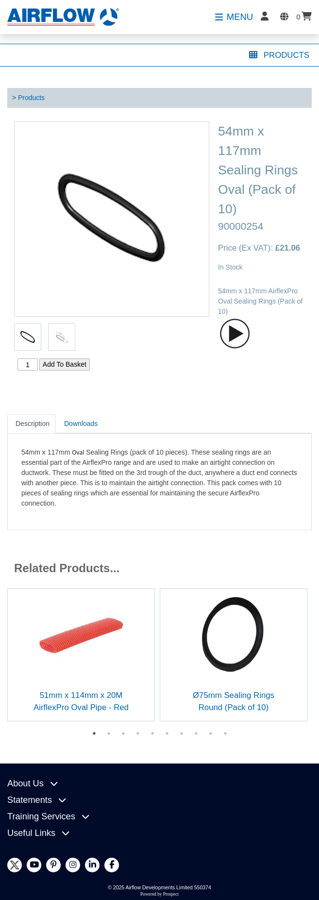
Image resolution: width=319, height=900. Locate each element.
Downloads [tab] (81, 423)
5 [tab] (152, 733)
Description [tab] (33, 423)
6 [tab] (167, 733)
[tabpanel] (81, 654)
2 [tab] (109, 733)
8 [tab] (196, 733)
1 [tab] (94, 733)
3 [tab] (123, 733)
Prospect (171, 894)
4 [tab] (138, 733)
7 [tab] (181, 733)
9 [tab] (211, 733)
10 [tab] (225, 733)
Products (31, 98)
